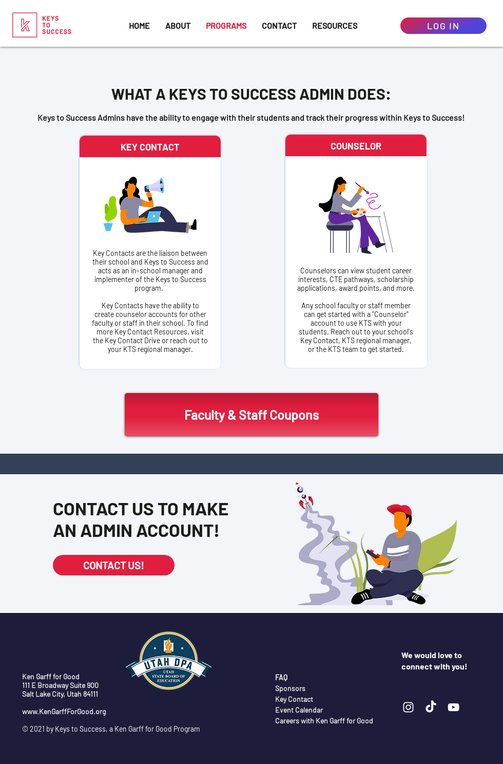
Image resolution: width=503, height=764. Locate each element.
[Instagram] (408, 707)
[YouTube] (453, 707)
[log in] (443, 25)
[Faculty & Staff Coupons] (251, 414)
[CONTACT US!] (114, 565)
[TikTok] (431, 707)
